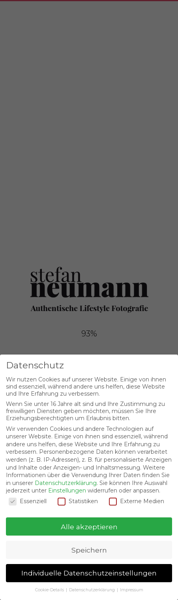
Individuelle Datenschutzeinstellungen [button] (89, 573)
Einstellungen (67, 490)
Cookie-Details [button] (50, 589)
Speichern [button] (89, 550)
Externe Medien (136, 501)
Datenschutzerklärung (66, 483)
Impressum (131, 589)
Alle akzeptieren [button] (89, 527)
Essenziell (28, 501)
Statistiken (78, 501)
